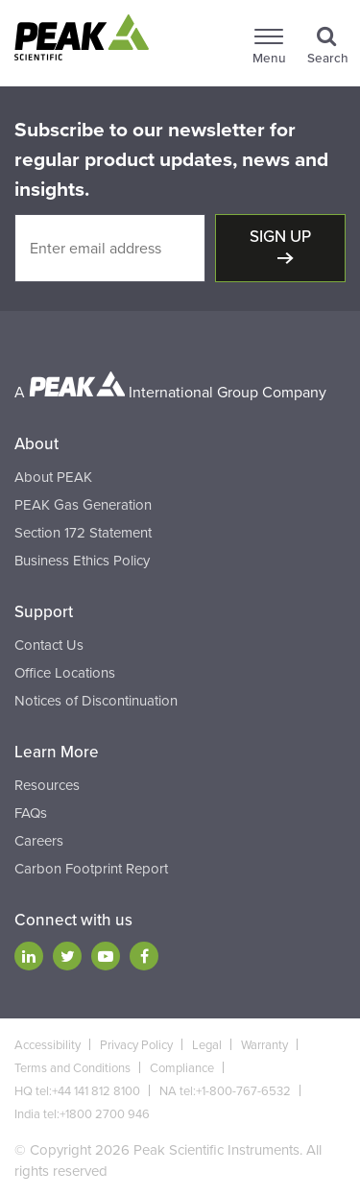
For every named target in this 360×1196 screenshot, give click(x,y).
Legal (207, 1045)
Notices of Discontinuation (96, 700)
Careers (38, 840)
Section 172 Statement (83, 532)
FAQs (30, 813)
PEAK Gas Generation (83, 505)
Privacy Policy (136, 1045)
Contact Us (49, 645)
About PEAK (53, 477)
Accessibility (47, 1045)
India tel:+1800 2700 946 (82, 1114)
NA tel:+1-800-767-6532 (225, 1091)
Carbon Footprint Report (91, 868)
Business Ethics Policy (82, 560)
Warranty (264, 1045)
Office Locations (64, 673)
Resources (47, 785)
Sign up (280, 237)
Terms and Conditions (72, 1068)
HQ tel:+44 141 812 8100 (77, 1091)
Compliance (182, 1068)
